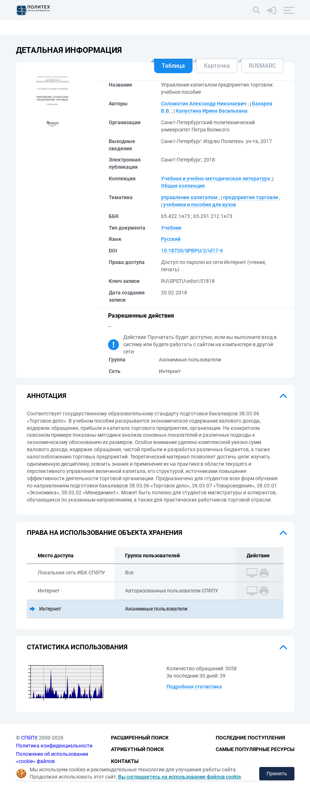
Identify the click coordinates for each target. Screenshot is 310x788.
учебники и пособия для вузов (199, 205)
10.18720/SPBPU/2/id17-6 (192, 250)
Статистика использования (77, 647)
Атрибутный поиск (137, 749)
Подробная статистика (194, 687)
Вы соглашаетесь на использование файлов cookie (179, 777)
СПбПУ (29, 738)
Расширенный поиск (140, 738)
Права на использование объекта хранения (104, 532)
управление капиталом (189, 197)
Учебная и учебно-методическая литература (215, 178)
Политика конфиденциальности (54, 746)
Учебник (171, 228)
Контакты (125, 761)
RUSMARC (262, 65)
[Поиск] (256, 10)
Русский (171, 239)
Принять (276, 773)
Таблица (173, 65)
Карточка (217, 65)
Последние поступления (250, 738)
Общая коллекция (183, 186)
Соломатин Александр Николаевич (204, 103)
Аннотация (46, 395)
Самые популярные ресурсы (255, 749)
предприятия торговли (250, 197)
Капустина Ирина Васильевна (212, 111)
